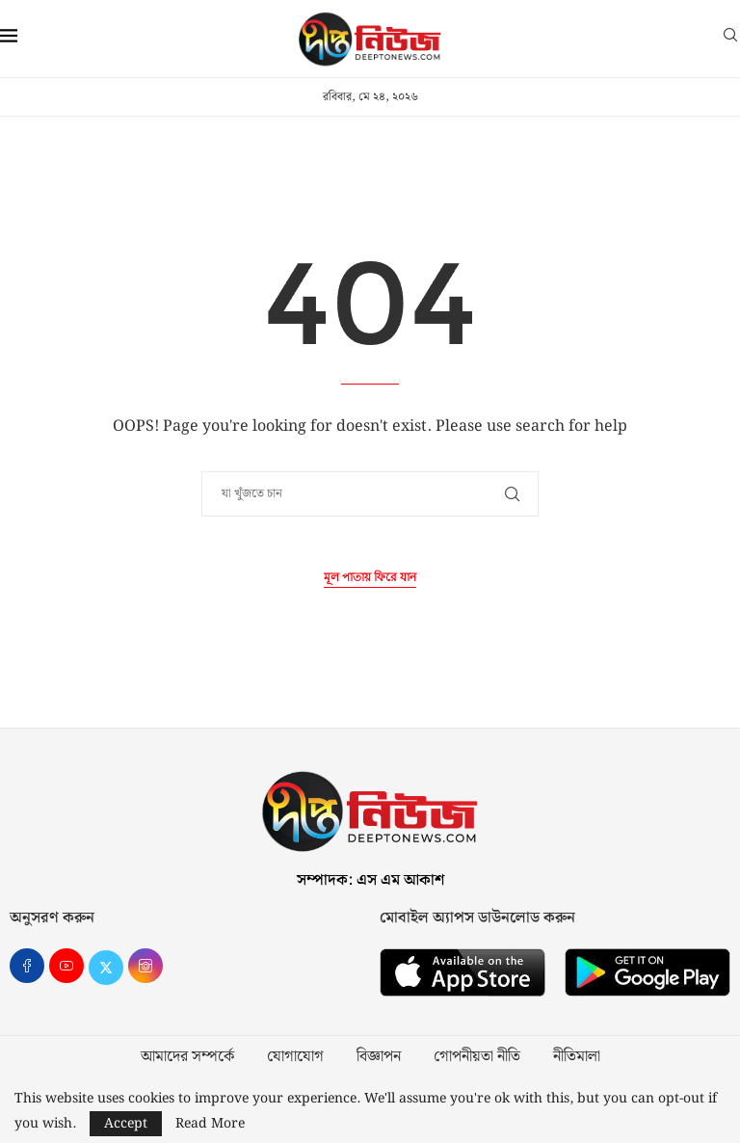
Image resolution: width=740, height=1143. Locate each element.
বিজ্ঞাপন (379, 1057)
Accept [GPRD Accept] (125, 1123)
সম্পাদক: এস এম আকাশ (370, 880)
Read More (210, 1123)
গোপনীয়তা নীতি (477, 1057)
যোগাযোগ (295, 1057)
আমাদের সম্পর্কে (187, 1057)
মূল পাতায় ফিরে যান (370, 578)
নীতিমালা (576, 1057)
